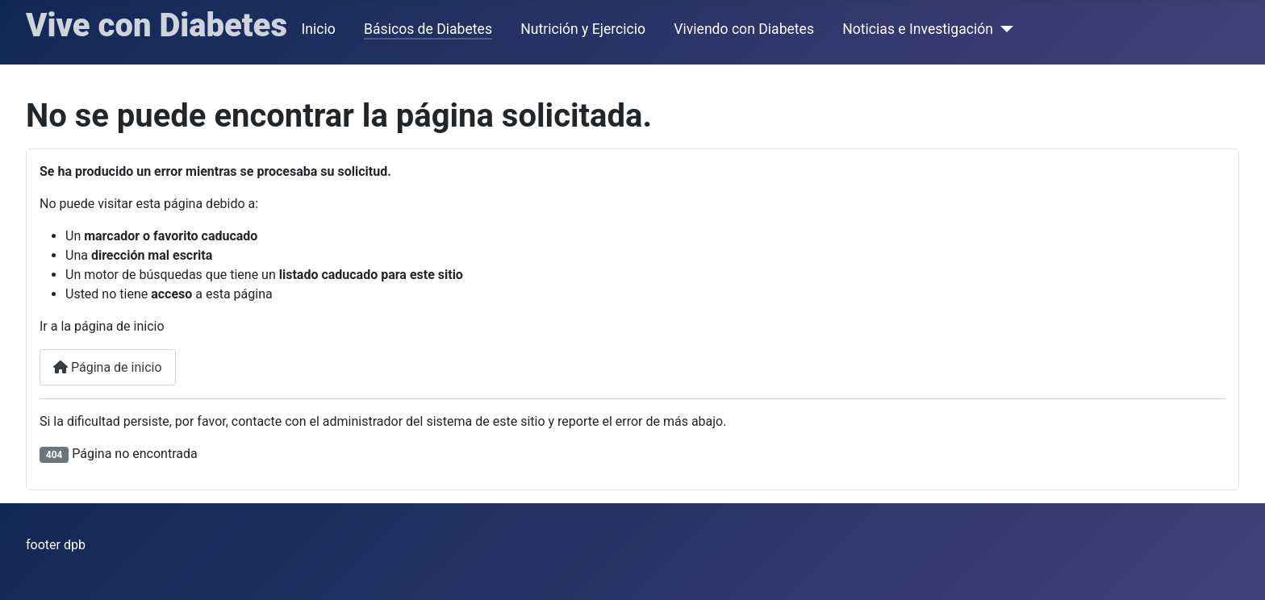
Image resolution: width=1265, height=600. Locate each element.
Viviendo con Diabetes (744, 29)
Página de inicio (107, 367)
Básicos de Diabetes (428, 29)
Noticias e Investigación (917, 29)
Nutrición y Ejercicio (582, 29)
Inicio (319, 29)
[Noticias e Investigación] (1003, 29)
